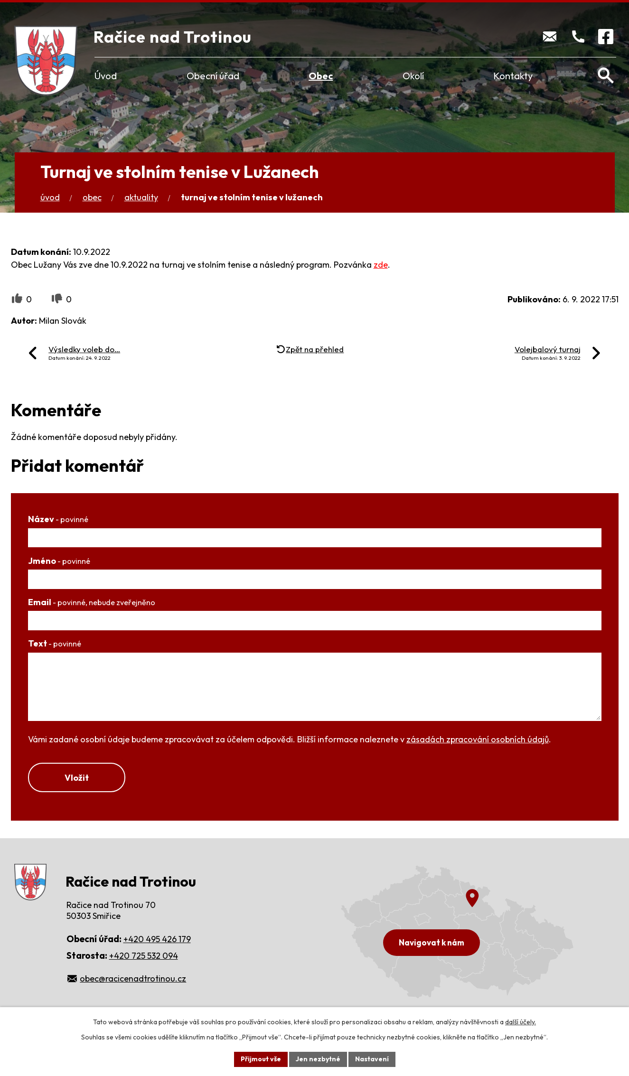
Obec (321, 76)
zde (381, 264)
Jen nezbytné (318, 1059)
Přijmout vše (261, 1059)
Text (54, 643)
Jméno (59, 560)
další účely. (520, 1022)
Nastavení (372, 1059)
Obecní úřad (213, 76)
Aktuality (141, 197)
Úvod (105, 76)
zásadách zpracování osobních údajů (477, 739)
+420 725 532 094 (143, 955)
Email (91, 602)
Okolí (413, 76)
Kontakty (513, 76)
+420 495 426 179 (157, 939)
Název (58, 519)
